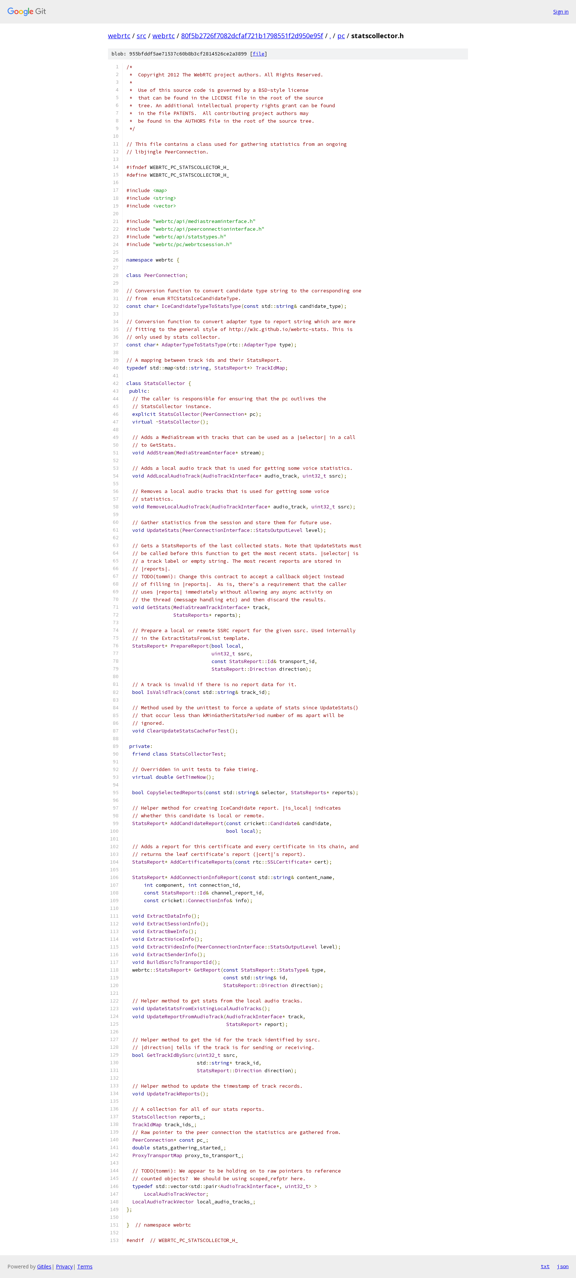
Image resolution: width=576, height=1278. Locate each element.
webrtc (119, 35)
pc (341, 35)
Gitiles (44, 1266)
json (563, 1266)
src (141, 35)
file (258, 54)
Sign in (561, 11)
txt (545, 1266)
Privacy (64, 1266)
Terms (85, 1266)
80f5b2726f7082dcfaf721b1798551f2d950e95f (252, 35)
